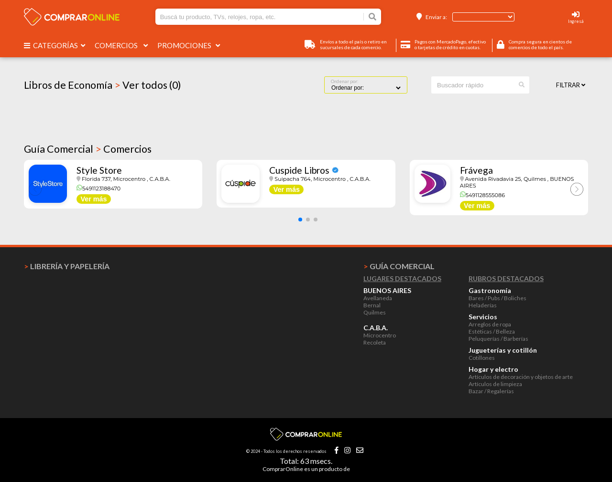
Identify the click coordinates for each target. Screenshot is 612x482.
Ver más (93, 199)
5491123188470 (98, 188)
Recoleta (374, 342)
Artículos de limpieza (495, 384)
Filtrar (570, 85)
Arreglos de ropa (490, 324)
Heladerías (483, 305)
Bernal (372, 305)
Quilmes (374, 312)
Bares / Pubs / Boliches (497, 298)
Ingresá (575, 21)
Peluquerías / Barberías (498, 338)
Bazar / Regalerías (491, 391)
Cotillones (482, 357)
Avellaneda (377, 298)
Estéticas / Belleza (492, 331)
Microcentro (379, 335)
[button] (300, 219)
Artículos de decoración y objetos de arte (521, 376)
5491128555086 (482, 195)
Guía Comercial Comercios (88, 149)
